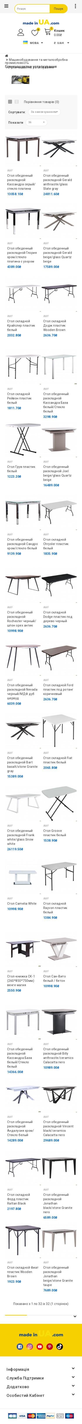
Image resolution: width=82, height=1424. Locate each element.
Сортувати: (17, 112)
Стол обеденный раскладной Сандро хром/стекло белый (22, 544)
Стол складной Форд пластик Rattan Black (18, 1199)
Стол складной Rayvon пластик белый (55, 908)
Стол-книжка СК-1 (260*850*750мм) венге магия (21, 981)
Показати (15, 122)
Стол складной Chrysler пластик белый (56, 544)
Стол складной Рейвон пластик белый (19, 398)
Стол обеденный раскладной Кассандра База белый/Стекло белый (56, 402)
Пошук (58, 8)
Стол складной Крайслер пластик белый (21, 325)
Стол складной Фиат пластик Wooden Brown (23, 1272)
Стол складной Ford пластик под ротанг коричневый (58, 689)
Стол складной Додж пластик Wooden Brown (54, 325)
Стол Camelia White (22, 903)
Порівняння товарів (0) (41, 102)
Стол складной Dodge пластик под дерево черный (58, 617)
